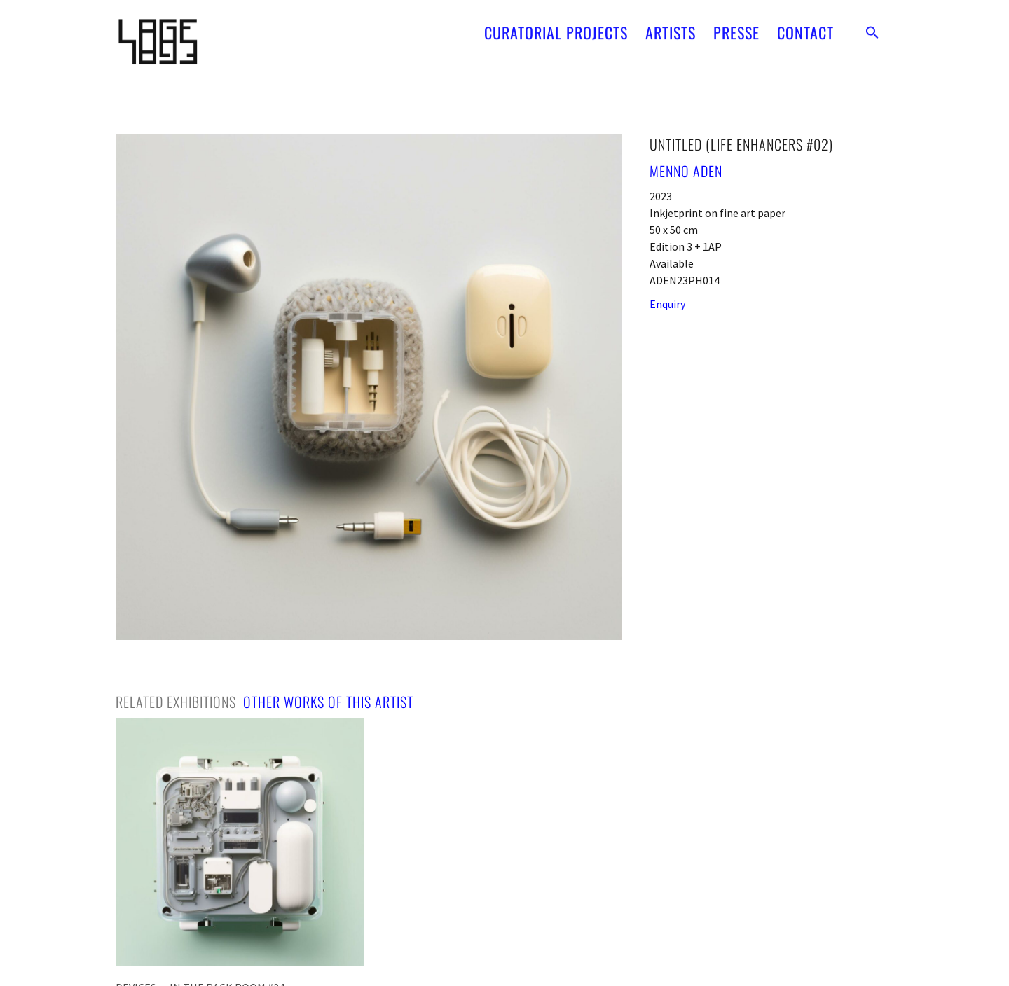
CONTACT (805, 28)
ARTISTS (670, 28)
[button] (872, 28)
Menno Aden (686, 170)
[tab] (176, 701)
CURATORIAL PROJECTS (556, 28)
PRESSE (736, 28)
